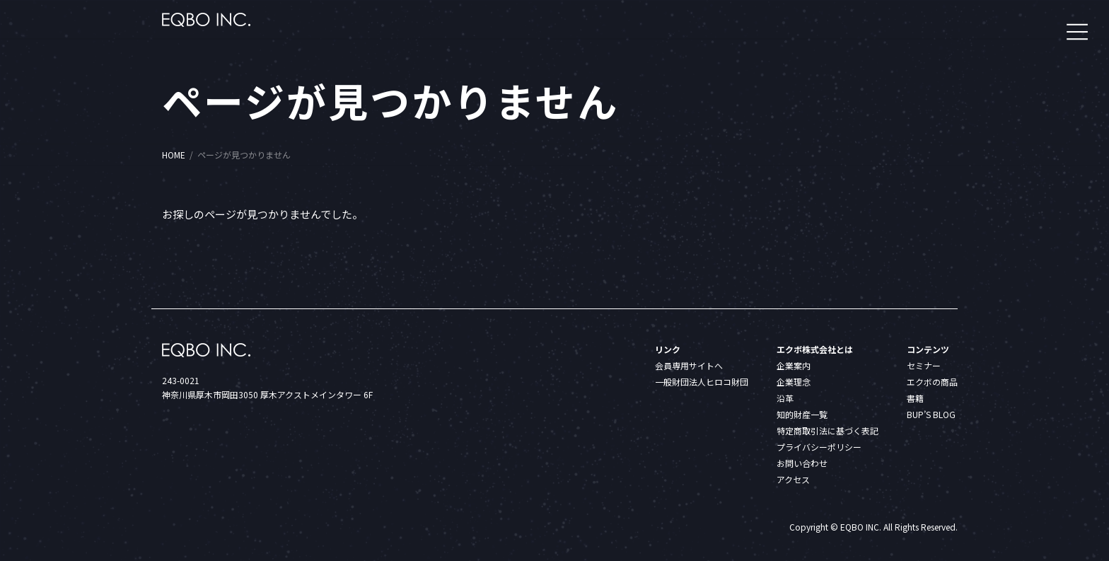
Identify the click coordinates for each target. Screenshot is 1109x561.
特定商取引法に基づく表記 (827, 430)
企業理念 (794, 382)
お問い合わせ (802, 463)
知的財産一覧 (802, 414)
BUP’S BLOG (931, 414)
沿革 (785, 398)
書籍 (915, 398)
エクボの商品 (932, 382)
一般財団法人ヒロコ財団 (701, 382)
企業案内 (794, 365)
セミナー (924, 365)
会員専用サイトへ (689, 365)
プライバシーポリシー (819, 447)
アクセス (793, 479)
